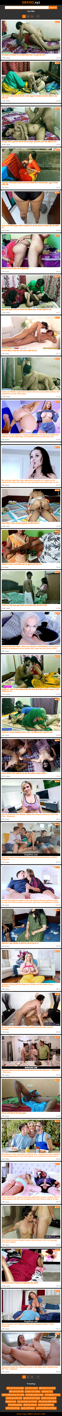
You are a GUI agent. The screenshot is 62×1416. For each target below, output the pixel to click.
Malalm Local (11, 1401)
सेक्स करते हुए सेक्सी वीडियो (47, 1401)
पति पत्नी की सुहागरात (15, 1405)
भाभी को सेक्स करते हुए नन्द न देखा (13, 1395)
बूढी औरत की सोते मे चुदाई (31, 1398)
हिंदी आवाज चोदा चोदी (16, 1391)
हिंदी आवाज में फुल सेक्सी (47, 1388)
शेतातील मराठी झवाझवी (48, 1398)
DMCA (30, 1414)
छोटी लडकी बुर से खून (12, 1408)
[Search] (27, 7)
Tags (24, 1414)
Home (19, 1414)
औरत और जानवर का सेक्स (15, 1388)
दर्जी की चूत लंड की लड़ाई (14, 1398)
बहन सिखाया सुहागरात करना (34, 1395)
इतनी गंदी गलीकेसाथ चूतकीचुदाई (46, 1408)
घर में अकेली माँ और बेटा (52, 1395)
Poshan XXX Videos (32, 1391)
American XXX (47, 1391)
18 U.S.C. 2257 (39, 1414)
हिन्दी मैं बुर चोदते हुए (30, 1405)
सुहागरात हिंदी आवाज (27, 1408)
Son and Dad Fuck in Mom (27, 1401)
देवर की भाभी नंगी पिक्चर (46, 1405)
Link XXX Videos (31, 1388)
